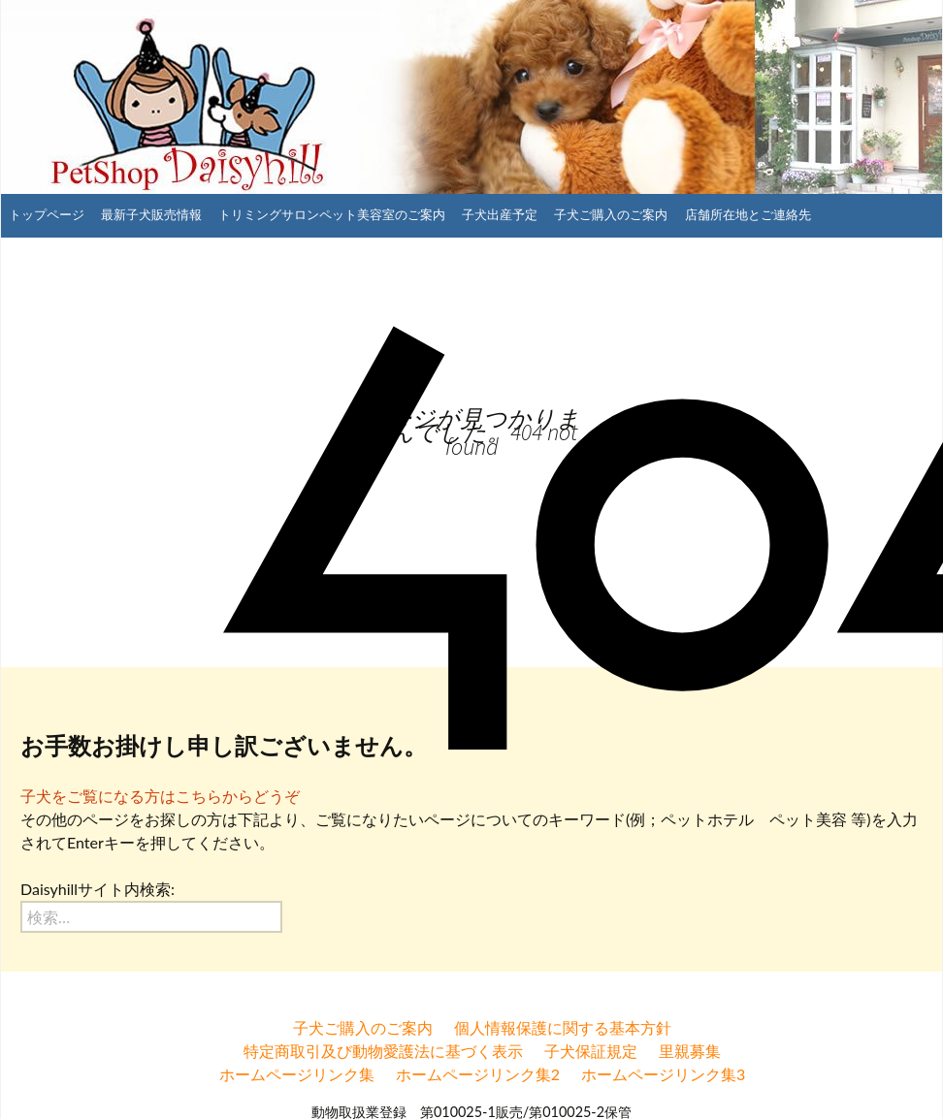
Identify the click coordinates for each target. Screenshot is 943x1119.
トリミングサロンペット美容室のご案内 (331, 214)
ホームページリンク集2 (478, 1074)
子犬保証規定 (590, 1050)
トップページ (46, 214)
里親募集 (690, 1050)
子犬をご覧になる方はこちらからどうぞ (160, 795)
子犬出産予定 (499, 214)
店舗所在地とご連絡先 (748, 214)
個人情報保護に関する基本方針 (562, 1027)
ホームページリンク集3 (663, 1074)
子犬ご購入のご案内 (610, 214)
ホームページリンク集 (296, 1074)
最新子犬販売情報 (151, 214)
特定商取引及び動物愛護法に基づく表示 (383, 1050)
